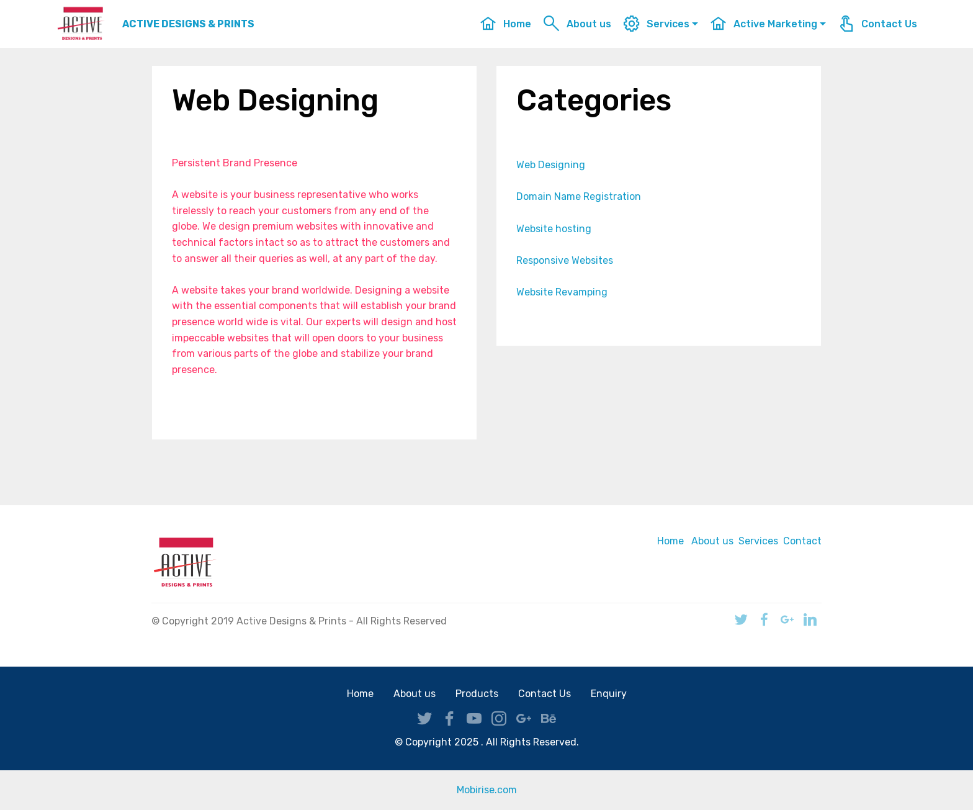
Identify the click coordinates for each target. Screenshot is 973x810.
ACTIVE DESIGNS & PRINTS (188, 24)
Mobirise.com (487, 790)
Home (505, 24)
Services (656, 24)
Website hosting (553, 229)
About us (577, 24)
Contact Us (877, 24)
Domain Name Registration (578, 196)
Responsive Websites (564, 260)
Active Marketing (764, 24)
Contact (802, 541)
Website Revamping (562, 292)
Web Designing (550, 165)
